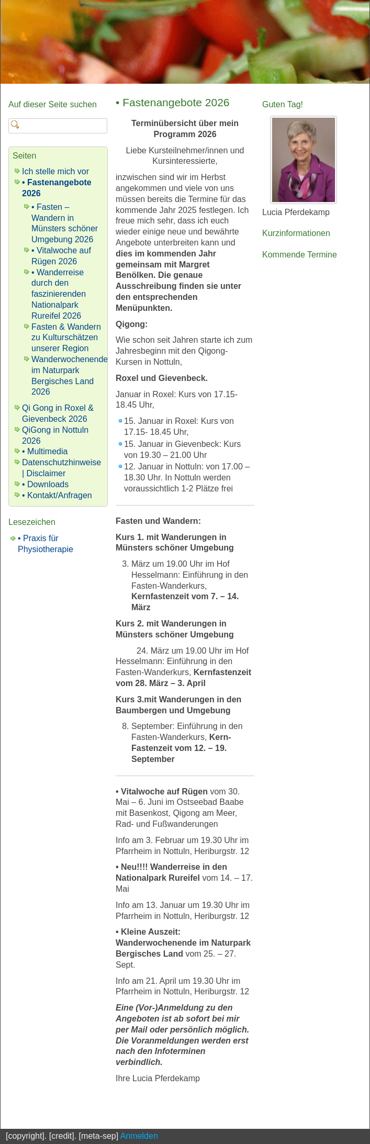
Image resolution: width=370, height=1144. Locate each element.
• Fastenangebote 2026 (173, 102)
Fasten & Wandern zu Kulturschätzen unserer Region (66, 337)
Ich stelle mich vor (55, 171)
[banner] (185, 42)
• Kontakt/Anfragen (57, 495)
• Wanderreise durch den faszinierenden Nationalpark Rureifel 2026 (58, 294)
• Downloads (45, 484)
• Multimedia (45, 451)
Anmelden (139, 1135)
